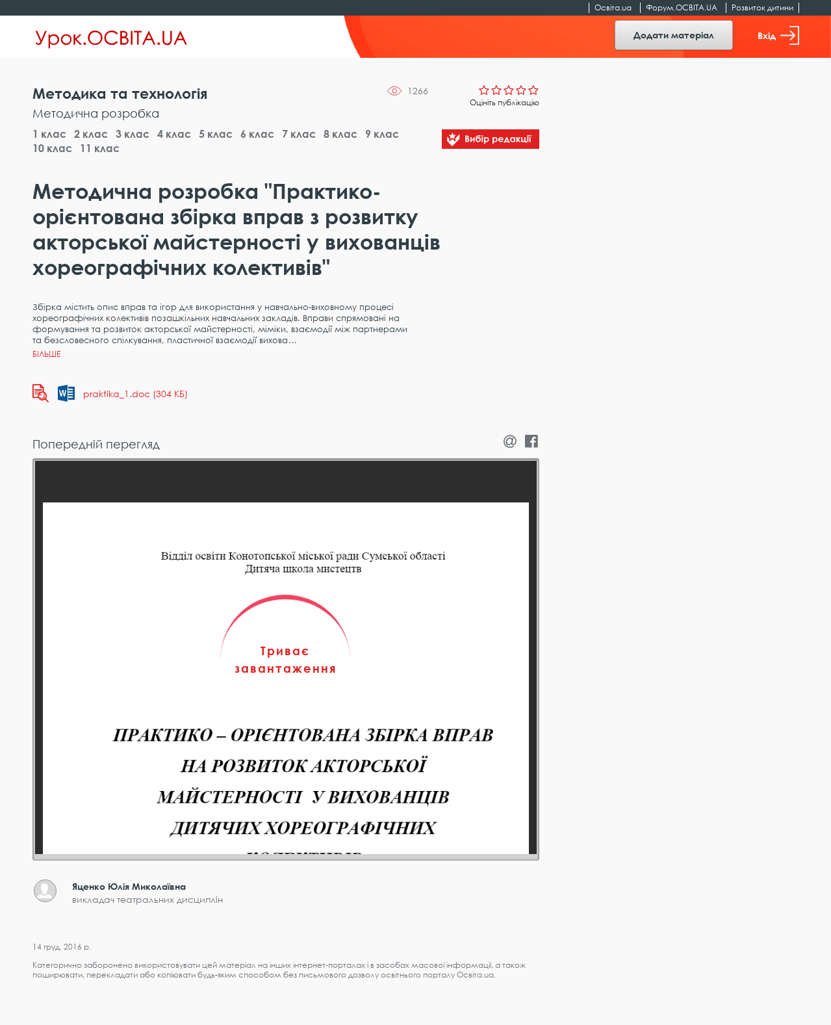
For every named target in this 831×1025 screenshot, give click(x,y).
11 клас (100, 148)
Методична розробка (95, 113)
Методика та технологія (119, 93)
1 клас (49, 133)
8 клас (340, 133)
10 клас (52, 148)
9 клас (382, 133)
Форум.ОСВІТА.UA (681, 7)
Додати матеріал (673, 34)
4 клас (174, 133)
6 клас (257, 133)
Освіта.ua (613, 7)
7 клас (299, 133)
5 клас (216, 133)
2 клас (91, 133)
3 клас (132, 133)
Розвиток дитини (762, 7)
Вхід (778, 35)
